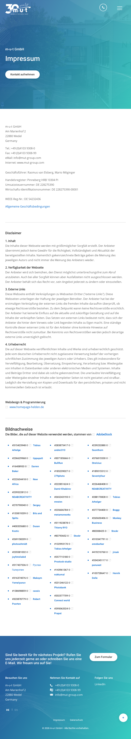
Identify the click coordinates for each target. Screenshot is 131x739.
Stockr (77, 536)
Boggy (116, 510)
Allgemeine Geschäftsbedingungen (27, 206)
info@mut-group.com (69, 695)
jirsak (116, 552)
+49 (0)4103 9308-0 (103, 7)
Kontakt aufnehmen (22, 74)
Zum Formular (103, 657)
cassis (36, 591)
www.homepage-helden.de (27, 407)
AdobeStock (104, 434)
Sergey (36, 505)
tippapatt (38, 458)
